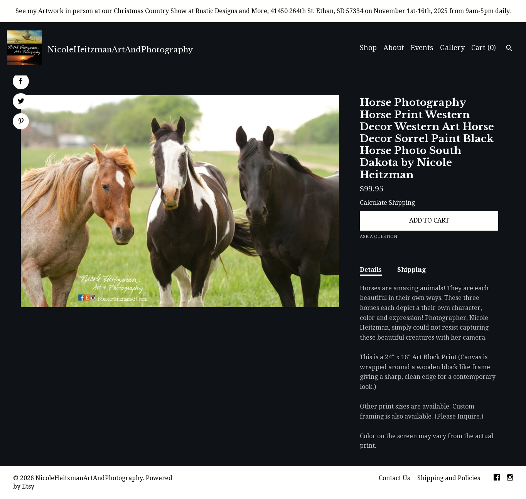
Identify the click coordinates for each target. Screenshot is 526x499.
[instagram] (510, 478)
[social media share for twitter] (21, 102)
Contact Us (394, 478)
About (393, 48)
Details (371, 269)
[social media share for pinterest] (21, 122)
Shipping (411, 269)
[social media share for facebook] (20, 81)
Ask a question (378, 236)
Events (422, 48)
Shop (368, 48)
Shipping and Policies (448, 478)
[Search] (509, 49)
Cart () (483, 48)
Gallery (452, 48)
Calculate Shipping (387, 202)
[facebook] (497, 478)
